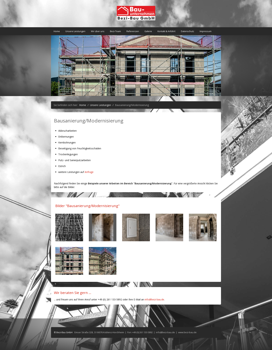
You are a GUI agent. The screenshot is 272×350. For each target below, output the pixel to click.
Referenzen (132, 31)
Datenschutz (187, 31)
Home (57, 31)
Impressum (205, 31)
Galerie (148, 31)
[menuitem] (57, 31)
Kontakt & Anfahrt (166, 31)
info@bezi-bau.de (154, 299)
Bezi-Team (115, 31)
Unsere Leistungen (75, 31)
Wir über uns (97, 31)
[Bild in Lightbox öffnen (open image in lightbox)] (69, 227)
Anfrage (89, 172)
